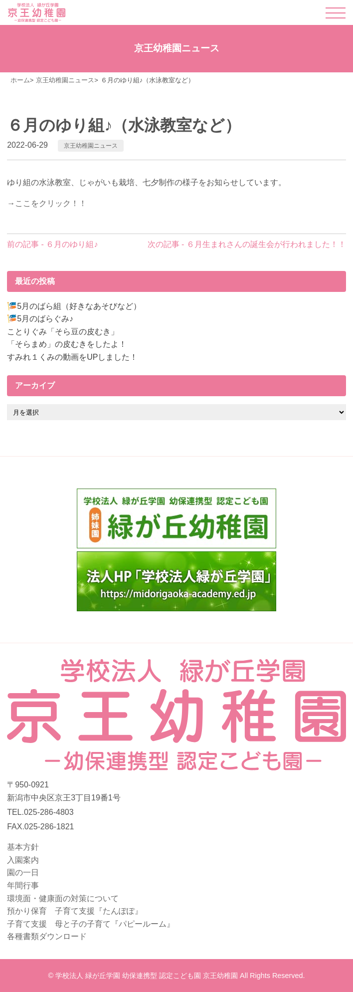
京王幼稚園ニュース (91, 145)
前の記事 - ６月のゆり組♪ (52, 244)
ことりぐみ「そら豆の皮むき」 (63, 331)
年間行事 (23, 885)
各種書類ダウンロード (47, 936)
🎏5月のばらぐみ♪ (40, 318)
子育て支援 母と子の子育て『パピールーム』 (91, 924)
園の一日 (23, 872)
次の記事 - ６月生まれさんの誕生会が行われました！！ (247, 244)
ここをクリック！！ (51, 203)
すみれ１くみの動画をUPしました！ (72, 357)
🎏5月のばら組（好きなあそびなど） (74, 306)
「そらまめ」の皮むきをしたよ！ (67, 344)
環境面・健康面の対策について (63, 898)
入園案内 (23, 860)
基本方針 (23, 847)
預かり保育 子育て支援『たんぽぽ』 (75, 911)
